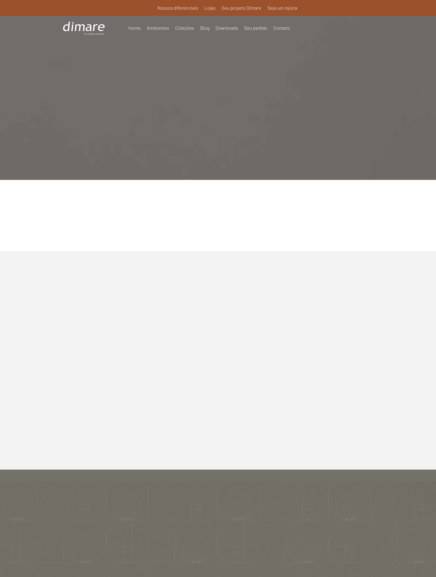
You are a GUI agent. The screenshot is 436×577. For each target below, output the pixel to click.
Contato (282, 28)
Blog (205, 28)
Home (134, 28)
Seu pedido (256, 28)
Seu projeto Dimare (241, 8)
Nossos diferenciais (177, 8)
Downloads (227, 28)
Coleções (184, 28)
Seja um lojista (282, 8)
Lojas (209, 8)
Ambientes (158, 28)
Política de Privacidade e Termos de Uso (218, 564)
